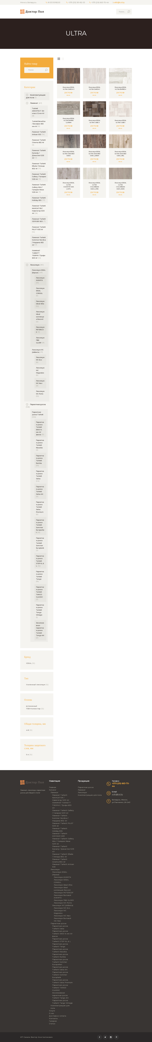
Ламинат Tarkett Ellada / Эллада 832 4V (38, 166)
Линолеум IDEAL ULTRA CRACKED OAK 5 (68, 154)
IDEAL (29, 663)
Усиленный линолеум (35, 685)
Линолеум (34, 265)
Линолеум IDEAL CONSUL (40, 290)
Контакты (53, 1018)
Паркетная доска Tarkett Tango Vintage (40, 610)
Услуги (52, 1011)
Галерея (53, 1021)
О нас (51, 1013)
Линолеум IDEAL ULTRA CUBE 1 (120, 121)
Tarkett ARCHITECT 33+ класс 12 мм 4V (38, 110)
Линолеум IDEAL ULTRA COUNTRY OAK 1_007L (68, 187)
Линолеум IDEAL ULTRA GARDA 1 (94, 88)
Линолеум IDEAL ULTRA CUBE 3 (94, 121)
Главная (52, 787)
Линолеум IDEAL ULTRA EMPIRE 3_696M (68, 120)
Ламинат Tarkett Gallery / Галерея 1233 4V (39, 176)
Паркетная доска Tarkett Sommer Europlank (40, 543)
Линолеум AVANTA (62, 877)
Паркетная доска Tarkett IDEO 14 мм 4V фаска (62, 933)
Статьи (52, 1024)
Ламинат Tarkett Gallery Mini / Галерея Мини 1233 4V (63, 841)
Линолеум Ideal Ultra (63, 885)
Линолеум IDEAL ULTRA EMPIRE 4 (120, 88)
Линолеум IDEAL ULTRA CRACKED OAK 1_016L (120, 154)
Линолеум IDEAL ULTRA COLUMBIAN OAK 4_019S (94, 186)
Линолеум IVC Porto (63, 903)
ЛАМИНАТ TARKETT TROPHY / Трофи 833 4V (61, 805)
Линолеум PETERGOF (40, 329)
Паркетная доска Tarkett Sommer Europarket (60, 962)
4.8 (27, 730)
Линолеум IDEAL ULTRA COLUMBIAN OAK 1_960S (120, 186)
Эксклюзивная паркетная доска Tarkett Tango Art (60, 995)
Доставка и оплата (57, 1016)
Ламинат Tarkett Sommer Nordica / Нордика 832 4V (60, 818)
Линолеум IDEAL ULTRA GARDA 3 (68, 88)
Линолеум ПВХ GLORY (64, 900)
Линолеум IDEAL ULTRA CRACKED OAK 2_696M (94, 154)
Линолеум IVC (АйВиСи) (62, 905)
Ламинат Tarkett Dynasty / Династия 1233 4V (63, 848)
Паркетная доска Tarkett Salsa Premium (40, 507)
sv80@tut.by (118, 2)
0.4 (27, 755)
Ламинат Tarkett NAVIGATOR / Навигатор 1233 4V (60, 797)
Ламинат (34, 103)
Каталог (52, 790)
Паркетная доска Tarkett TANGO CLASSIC (40, 592)
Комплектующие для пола (90, 795)
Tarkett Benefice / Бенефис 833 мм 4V (38, 123)
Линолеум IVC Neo (62, 916)
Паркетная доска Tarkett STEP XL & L (40, 561)
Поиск (46, 70)
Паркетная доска (38, 404)
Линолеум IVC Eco (62, 908)
